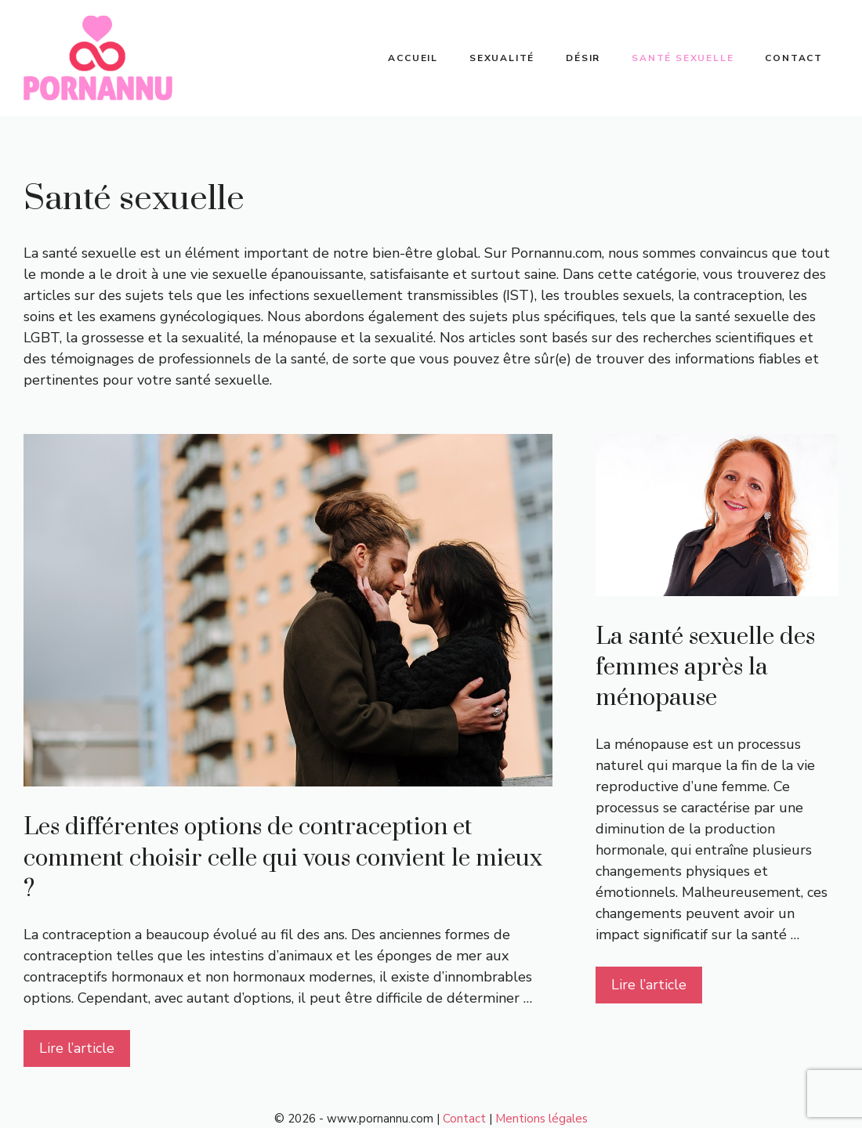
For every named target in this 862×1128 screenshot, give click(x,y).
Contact (794, 58)
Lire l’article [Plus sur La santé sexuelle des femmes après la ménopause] (648, 984)
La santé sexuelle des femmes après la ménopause (705, 667)
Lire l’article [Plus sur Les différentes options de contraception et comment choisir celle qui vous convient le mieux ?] (76, 1048)
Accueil (413, 58)
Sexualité (501, 58)
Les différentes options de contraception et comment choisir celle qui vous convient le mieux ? (283, 857)
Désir (583, 58)
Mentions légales (541, 1118)
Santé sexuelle (682, 58)
